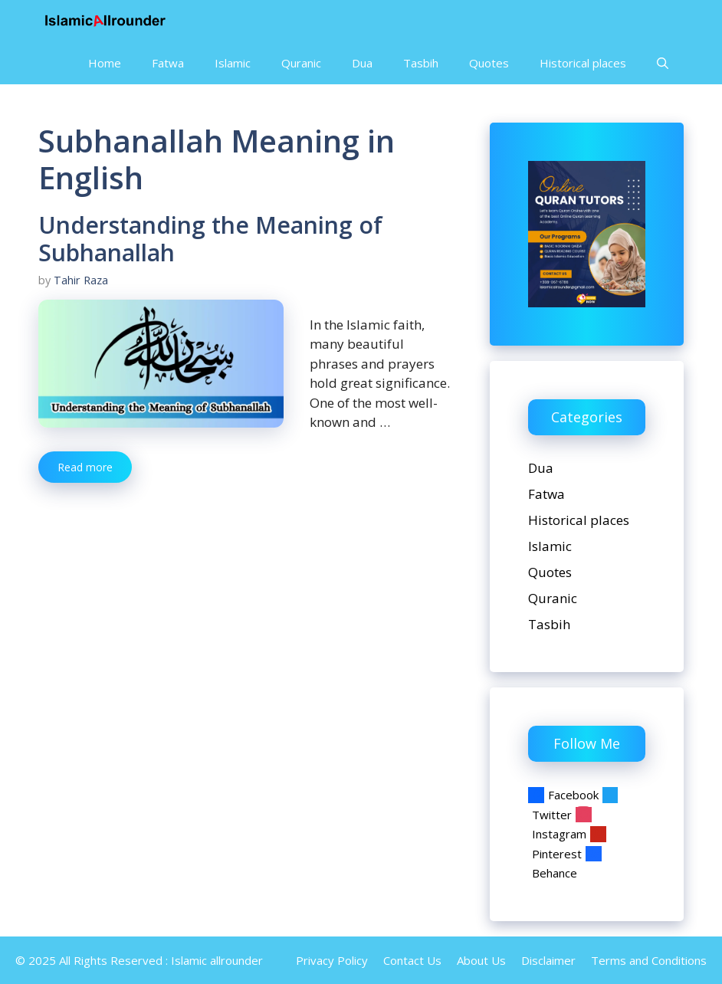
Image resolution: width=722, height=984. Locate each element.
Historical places (583, 63)
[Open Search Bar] (663, 63)
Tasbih (420, 63)
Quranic (301, 63)
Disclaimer (548, 960)
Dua (362, 63)
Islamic (233, 63)
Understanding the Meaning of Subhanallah (210, 238)
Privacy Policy (332, 960)
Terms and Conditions (649, 960)
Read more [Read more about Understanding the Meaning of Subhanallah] (85, 467)
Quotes (489, 63)
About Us (481, 960)
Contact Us (412, 960)
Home (104, 63)
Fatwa (168, 63)
